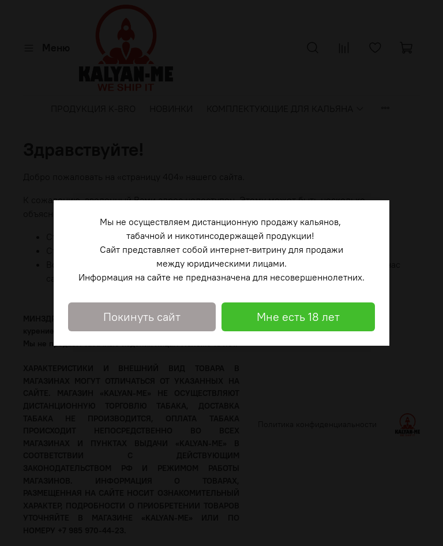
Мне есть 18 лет (298, 316)
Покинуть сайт (142, 316)
